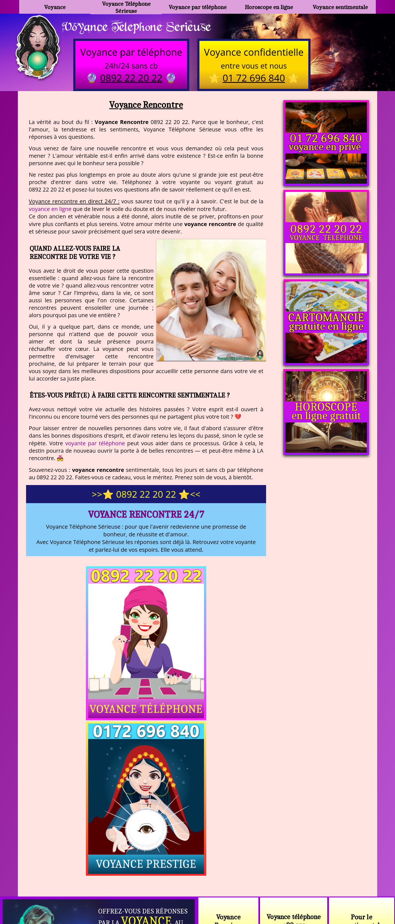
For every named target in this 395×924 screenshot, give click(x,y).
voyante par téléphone (95, 444)
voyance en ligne (50, 209)
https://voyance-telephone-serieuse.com (197, 828)
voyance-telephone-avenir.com (184, 883)
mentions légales (240, 896)
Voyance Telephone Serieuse (139, 27)
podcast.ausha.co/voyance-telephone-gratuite (275, 883)
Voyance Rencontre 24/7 (146, 515)
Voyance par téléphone (197, 7)
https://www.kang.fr (120, 883)
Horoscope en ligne (269, 7)
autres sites (278, 896)
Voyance (55, 7)
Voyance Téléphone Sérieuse (126, 7)
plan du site (200, 896)
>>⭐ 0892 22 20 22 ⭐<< (146, 495)
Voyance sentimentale (340, 7)
